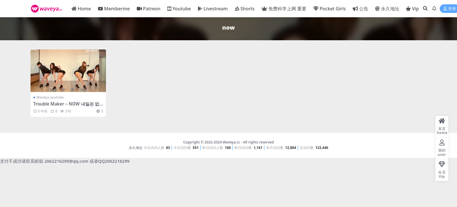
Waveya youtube (50, 97)
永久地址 (136, 147)
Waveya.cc (231, 142)
